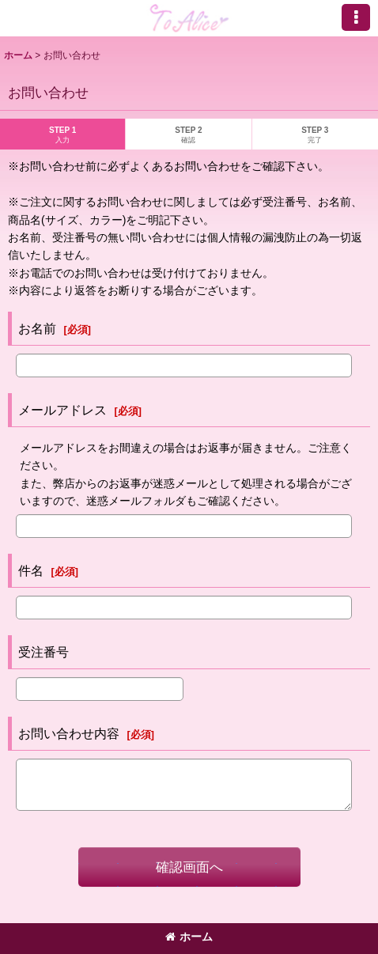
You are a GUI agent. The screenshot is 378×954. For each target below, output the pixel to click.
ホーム (189, 936)
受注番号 (43, 652)
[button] (356, 17)
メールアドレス (62, 410)
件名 (30, 570)
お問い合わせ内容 (68, 733)
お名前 (37, 328)
